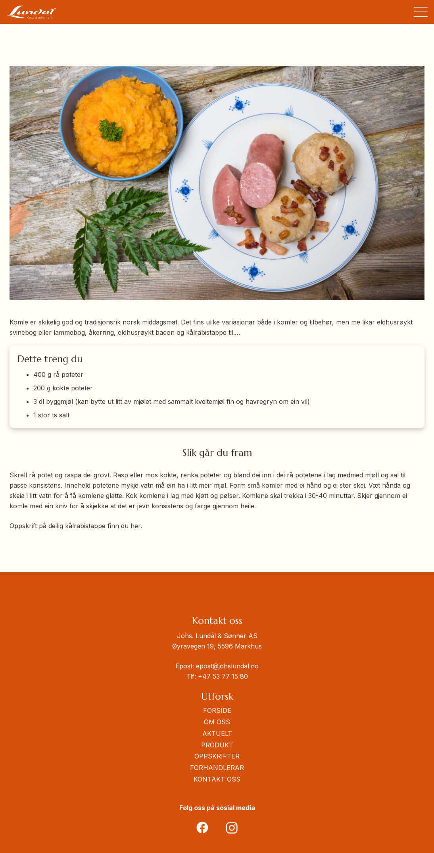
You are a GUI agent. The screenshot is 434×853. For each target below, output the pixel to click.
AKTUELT (217, 733)
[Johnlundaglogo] (31, 12)
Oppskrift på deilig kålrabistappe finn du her (75, 526)
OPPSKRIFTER (217, 756)
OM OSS (217, 722)
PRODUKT (217, 745)
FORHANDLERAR (217, 768)
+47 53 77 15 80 (223, 676)
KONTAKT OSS (217, 779)
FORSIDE (217, 710)
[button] (421, 12)
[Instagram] (232, 828)
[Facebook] (202, 828)
